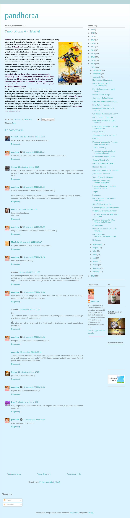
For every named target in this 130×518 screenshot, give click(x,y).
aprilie (95, 261)
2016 (93, 50)
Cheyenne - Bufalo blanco (102, 98)
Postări (7, 500)
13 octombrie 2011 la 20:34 (28, 402)
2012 (93, 64)
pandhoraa (22, 15)
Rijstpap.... (96, 240)
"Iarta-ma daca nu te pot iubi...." (104, 135)
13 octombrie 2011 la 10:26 (34, 257)
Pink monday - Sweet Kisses (103, 157)
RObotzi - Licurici (99, 167)
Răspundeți (15, 144)
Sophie (14, 372)
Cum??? (95, 139)
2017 (93, 47)
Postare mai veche (74, 474)
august (96, 248)
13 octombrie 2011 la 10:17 (31, 242)
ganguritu (15, 352)
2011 (93, 67)
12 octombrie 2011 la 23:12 (34, 137)
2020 (93, 36)
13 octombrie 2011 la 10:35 (29, 272)
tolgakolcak (74, 513)
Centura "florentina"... (100, 160)
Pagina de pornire (44, 474)
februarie (96, 268)
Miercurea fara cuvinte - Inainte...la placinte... (101, 182)
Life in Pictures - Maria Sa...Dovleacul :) (101, 85)
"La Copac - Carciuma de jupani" (105, 114)
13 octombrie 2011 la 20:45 (34, 420)
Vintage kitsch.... (98, 132)
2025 (93, 30)
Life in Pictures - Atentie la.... (103, 163)
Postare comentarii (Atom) (49, 482)
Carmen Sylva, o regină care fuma (105, 207)
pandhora (15, 152)
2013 (93, 60)
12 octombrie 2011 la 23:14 (34, 152)
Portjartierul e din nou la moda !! (104, 211)
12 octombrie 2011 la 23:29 (34, 187)
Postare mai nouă (14, 474)
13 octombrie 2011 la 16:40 (31, 352)
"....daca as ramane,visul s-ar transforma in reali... (103, 152)
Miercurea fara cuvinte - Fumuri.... (105, 101)
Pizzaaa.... (96, 195)
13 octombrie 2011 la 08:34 (27, 209)
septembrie (97, 244)
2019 (93, 40)
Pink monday (97, 225)
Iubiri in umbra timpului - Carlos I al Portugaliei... (105, 127)
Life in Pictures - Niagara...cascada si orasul (104, 235)
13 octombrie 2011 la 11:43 (34, 337)
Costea (14, 167)
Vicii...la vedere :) (99, 148)
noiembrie (97, 74)
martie (95, 265)
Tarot (14, 123)
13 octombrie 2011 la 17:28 (28, 372)
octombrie (97, 77)
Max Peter (15, 242)
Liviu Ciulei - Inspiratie (101, 105)
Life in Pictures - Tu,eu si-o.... (103, 117)
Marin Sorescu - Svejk (101, 95)
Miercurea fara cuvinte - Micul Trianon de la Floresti (104, 221)
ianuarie (96, 272)
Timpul (95, 192)
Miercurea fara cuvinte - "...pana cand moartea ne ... (104, 143)
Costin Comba (17, 137)
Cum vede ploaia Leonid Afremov (105, 170)
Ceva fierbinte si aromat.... (102, 204)
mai (94, 258)
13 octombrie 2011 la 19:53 (34, 387)
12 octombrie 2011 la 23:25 (28, 167)
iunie (95, 255)
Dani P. (14, 402)
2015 (93, 53)
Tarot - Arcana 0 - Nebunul (102, 177)
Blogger (91, 513)
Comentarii (9, 505)
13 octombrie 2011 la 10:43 (34, 292)
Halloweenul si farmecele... (102, 80)
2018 (93, 43)
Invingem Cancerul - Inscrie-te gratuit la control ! (104, 187)
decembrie (97, 70)
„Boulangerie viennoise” (101, 174)
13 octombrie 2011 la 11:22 (29, 310)
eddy (13, 209)
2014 (93, 57)
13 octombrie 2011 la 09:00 (34, 227)
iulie (95, 251)
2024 (93, 33)
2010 (93, 276)
